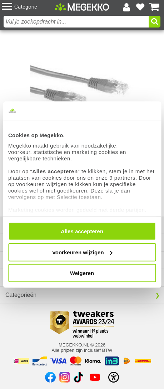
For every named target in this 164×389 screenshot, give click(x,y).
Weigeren (82, 273)
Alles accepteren (82, 231)
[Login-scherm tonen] (126, 7)
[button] (28, 7)
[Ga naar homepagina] (82, 6)
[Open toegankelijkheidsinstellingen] (113, 377)
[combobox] (76, 22)
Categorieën (20, 295)
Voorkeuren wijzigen (82, 252)
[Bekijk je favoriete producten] (140, 7)
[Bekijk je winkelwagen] (154, 7)
